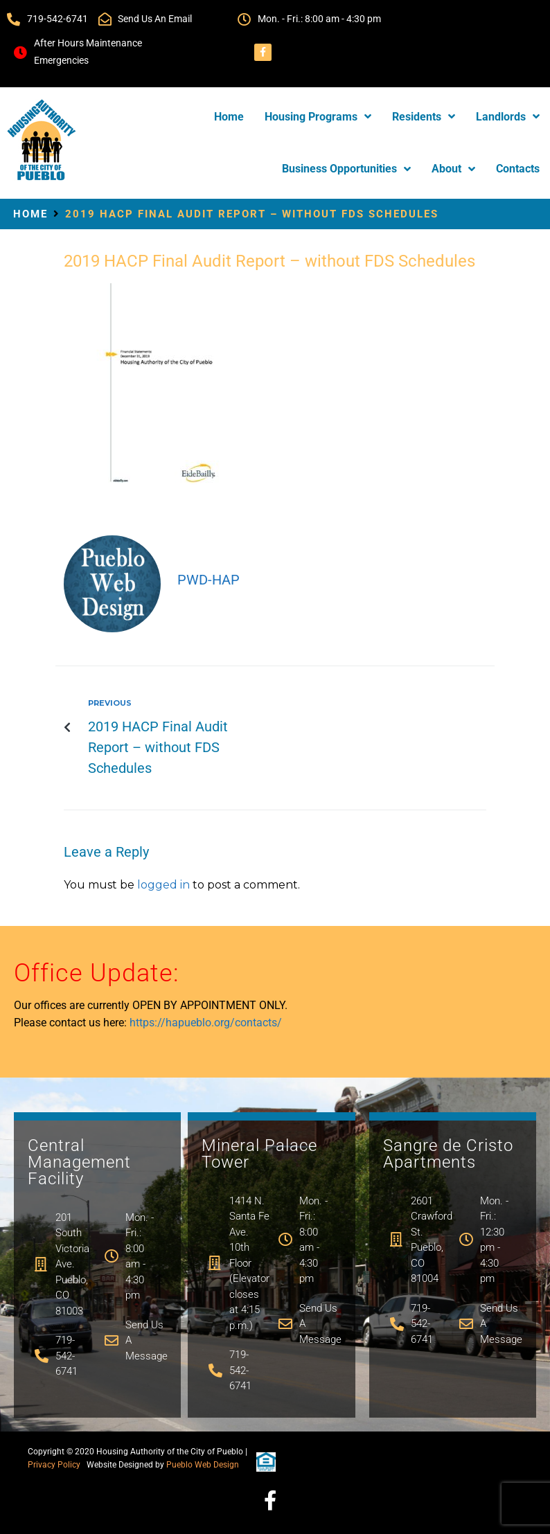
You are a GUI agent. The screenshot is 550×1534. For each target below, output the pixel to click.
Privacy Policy (54, 1465)
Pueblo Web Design (202, 1465)
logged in (163, 884)
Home (30, 214)
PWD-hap (208, 579)
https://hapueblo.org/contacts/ (206, 1022)
